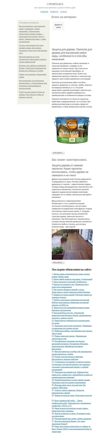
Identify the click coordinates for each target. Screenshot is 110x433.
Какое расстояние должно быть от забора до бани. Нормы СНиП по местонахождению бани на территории (72, 429)
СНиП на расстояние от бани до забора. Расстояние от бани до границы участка (32, 94)
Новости (54, 11)
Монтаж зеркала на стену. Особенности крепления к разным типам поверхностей (32, 59)
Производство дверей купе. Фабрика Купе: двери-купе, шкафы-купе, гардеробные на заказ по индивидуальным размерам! (72, 374)
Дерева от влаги (58, 26)
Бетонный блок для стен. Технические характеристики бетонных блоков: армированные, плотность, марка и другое (72, 315)
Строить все (55, 4)
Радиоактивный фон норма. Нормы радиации (73, 419)
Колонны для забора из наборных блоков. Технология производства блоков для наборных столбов (32, 68)
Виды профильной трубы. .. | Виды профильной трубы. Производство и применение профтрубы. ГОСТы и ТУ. (71, 403)
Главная (44, 11)
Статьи (63, 11)
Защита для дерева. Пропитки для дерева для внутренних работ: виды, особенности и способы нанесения (72, 54)
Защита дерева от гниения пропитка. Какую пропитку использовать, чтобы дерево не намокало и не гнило (70, 170)
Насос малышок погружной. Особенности (70, 282)
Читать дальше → (58, 152)
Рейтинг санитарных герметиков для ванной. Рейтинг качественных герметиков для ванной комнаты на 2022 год (70, 302)
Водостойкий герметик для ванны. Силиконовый (73, 279)
